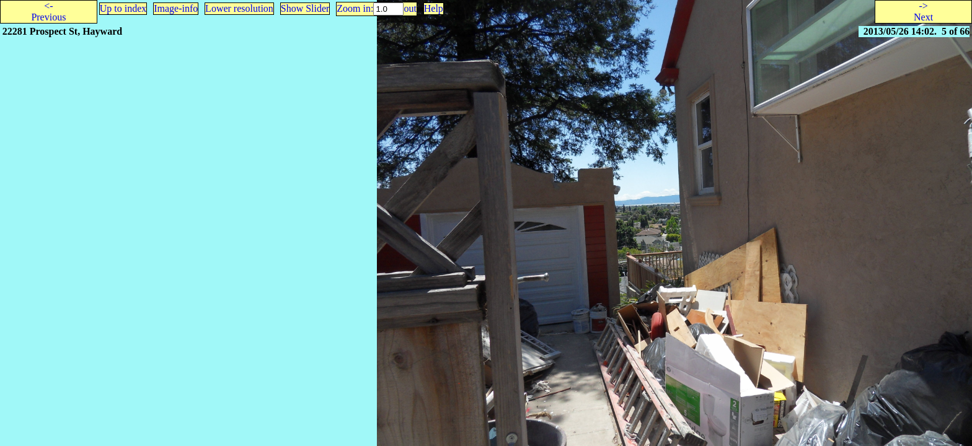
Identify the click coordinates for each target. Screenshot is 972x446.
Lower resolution (239, 8)
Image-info (176, 8)
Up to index (123, 8)
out (410, 8)
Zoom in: (355, 8)
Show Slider (305, 8)
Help (433, 8)
